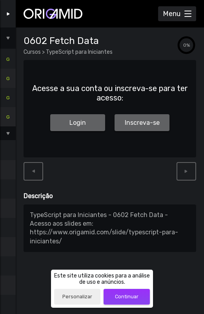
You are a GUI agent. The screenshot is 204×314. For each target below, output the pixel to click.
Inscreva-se (142, 122)
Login (77, 122)
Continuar (126, 296)
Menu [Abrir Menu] (171, 13)
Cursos (33, 52)
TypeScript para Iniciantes (79, 52)
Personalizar (77, 296)
